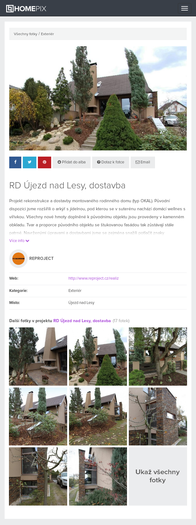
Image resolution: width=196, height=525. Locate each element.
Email (143, 162)
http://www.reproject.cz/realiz (93, 279)
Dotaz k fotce (110, 162)
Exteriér (47, 34)
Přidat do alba (72, 162)
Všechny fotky (25, 34)
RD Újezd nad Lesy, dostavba (82, 321)
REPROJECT (41, 258)
